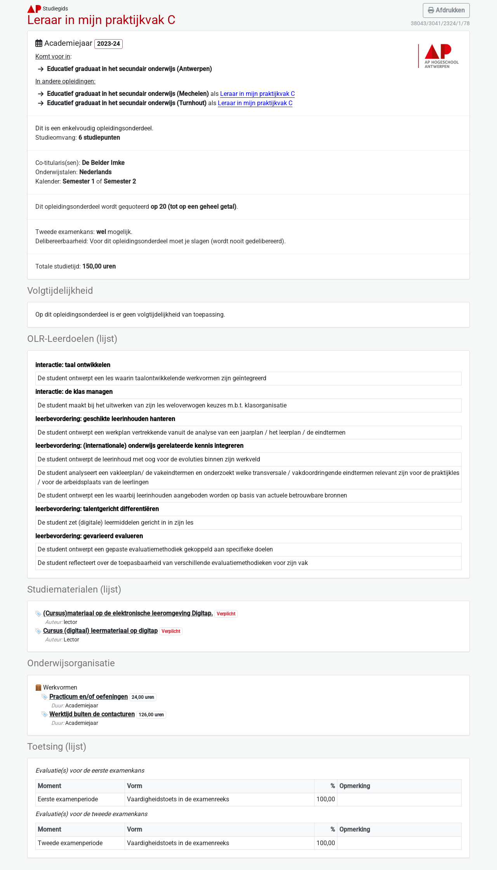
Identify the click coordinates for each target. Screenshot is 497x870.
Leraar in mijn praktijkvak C (257, 93)
